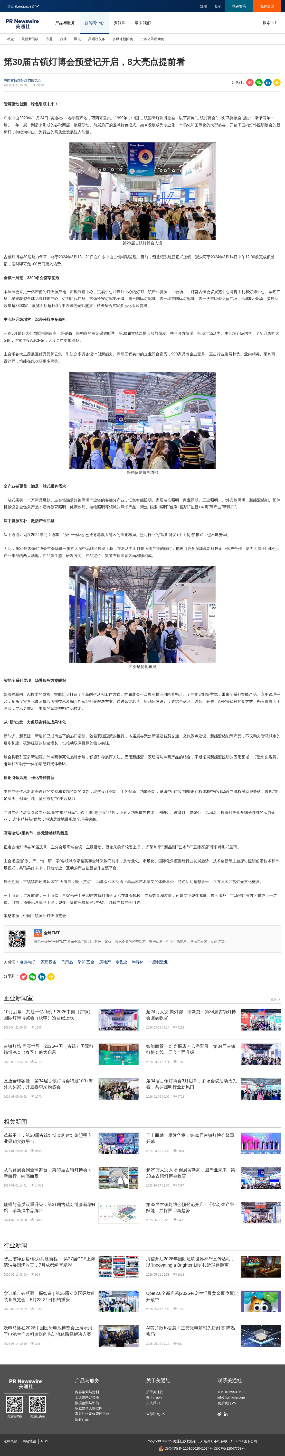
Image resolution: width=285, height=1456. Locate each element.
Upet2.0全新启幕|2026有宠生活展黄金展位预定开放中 (192, 1296)
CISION (237, 1441)
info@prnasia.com (231, 1397)
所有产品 (82, 1419)
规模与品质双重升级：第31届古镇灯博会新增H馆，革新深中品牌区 (49, 1207)
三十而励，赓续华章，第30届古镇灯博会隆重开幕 (190, 1138)
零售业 (121, 962)
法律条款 (10, 1441)
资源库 (119, 23)
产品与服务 (65, 23)
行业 (63, 39)
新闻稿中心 (94, 23)
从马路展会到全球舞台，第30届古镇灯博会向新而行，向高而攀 (48, 1173)
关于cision (154, 1397)
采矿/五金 (86, 962)
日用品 (67, 962)
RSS (44, 1441)
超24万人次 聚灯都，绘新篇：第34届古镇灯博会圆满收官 (191, 1014)
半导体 (138, 962)
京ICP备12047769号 (229, 1448)
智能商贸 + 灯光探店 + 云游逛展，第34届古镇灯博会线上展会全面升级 (191, 1049)
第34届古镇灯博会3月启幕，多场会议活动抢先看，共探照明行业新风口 (191, 1083)
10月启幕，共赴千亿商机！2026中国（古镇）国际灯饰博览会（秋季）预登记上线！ (48, 1014)
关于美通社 (158, 1380)
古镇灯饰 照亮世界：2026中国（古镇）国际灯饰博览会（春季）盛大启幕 (49, 1049)
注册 (203, 6)
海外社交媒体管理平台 (92, 1414)
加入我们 (153, 1403)
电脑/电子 (27, 962)
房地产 (105, 962)
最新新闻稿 (29, 39)
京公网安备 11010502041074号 (186, 1448)
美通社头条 (96, 39)
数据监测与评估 (87, 1403)
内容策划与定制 (87, 1392)
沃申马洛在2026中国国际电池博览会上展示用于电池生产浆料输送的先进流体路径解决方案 (48, 1331)
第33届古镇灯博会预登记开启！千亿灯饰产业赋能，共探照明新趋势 (190, 1207)
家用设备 (49, 962)
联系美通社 (230, 1380)
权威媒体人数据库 (88, 1408)
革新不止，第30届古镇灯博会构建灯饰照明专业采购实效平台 (48, 1138)
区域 (77, 39)
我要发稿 (239, 6)
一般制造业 (158, 962)
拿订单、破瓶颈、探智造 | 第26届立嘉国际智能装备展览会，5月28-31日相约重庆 (49, 1296)
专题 (49, 39)
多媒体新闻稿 (123, 39)
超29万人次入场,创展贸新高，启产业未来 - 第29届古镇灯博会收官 (190, 1173)
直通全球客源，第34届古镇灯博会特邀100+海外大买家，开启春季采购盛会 (48, 1083)
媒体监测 (267, 6)
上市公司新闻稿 (152, 39)
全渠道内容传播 (87, 1397)
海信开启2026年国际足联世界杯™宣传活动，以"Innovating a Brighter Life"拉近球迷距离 (190, 1261)
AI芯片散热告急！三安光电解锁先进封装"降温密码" (190, 1331)
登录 (217, 6)
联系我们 (143, 23)
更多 (276, 999)
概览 (10, 39)
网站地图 (29, 1441)
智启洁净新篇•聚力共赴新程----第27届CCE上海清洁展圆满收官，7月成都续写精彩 (49, 1261)
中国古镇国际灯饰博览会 (22, 80)
